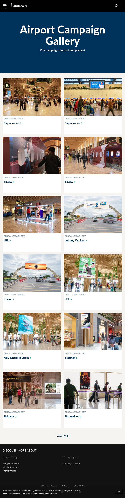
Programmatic (9, 470)
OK (118, 491)
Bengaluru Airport (11, 463)
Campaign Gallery (71, 463)
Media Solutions (11, 467)
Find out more (51, 493)
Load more (62, 436)
